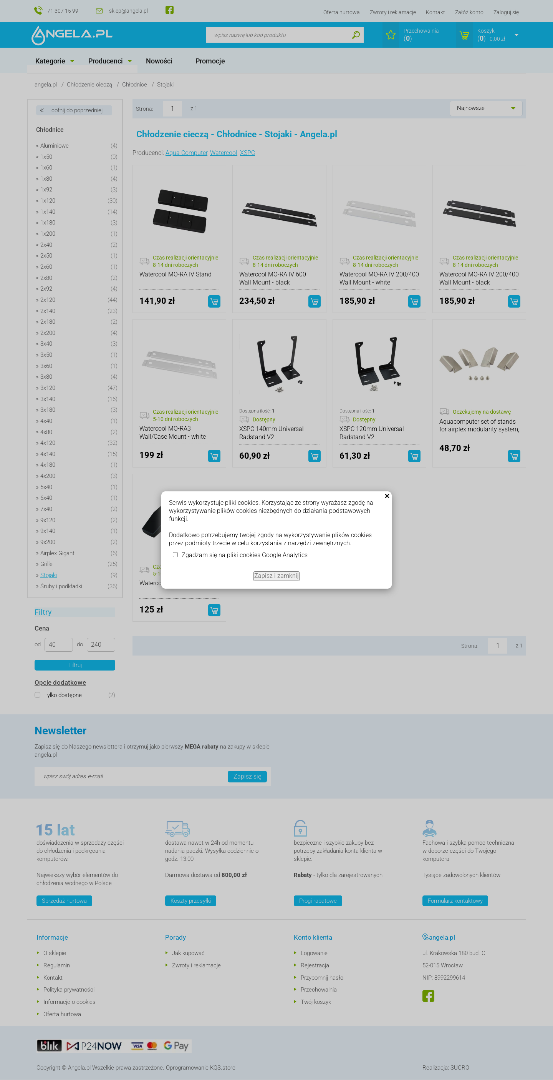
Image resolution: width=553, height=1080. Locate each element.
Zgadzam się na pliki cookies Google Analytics (245, 555)
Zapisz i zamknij (276, 575)
